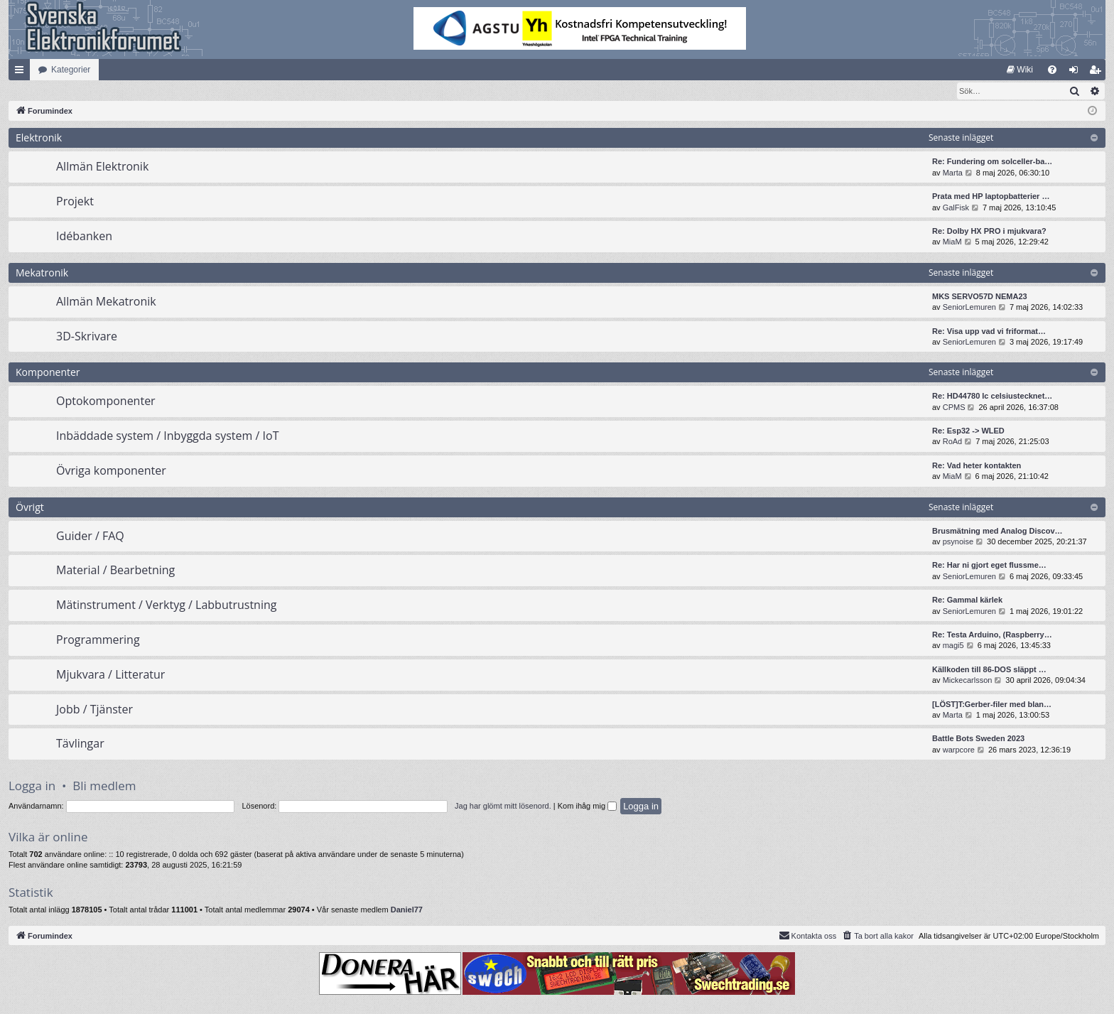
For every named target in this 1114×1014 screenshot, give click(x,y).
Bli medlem (104, 786)
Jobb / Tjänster (94, 710)
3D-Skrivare (86, 337)
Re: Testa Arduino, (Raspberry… (992, 635)
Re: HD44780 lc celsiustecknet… (992, 396)
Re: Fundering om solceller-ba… (992, 162)
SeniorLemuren (969, 307)
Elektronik (39, 138)
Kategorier (70, 70)
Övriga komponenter (111, 471)
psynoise (958, 542)
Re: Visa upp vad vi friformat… (989, 332)
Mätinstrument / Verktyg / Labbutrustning (166, 605)
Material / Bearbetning (115, 570)
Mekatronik (42, 273)
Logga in (32, 786)
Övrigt (30, 507)
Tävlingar (80, 744)
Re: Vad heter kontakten (976, 466)
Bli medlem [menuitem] (1098, 72)
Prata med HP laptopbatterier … (990, 197)
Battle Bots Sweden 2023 (978, 739)
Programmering (98, 640)
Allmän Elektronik (102, 167)
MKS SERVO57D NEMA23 (979, 297)
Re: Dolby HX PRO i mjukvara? (989, 231)
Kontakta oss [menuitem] (808, 936)
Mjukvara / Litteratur (110, 675)
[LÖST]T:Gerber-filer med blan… (991, 705)
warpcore (959, 750)
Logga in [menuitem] (1076, 72)
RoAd (953, 442)
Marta (953, 173)
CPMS (954, 408)
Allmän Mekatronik (106, 302)
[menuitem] (1020, 69)
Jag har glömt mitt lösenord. (503, 806)
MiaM (952, 242)
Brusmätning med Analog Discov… (997, 531)
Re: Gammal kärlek (967, 600)
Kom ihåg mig (587, 806)
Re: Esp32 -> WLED (968, 431)
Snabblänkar (22, 72)
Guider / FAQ (90, 536)
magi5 (953, 646)
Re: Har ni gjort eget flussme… (989, 565)
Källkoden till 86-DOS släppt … (989, 670)
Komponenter (48, 372)
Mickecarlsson (968, 680)
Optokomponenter (106, 401)
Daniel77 (407, 910)
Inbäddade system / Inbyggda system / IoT (167, 436)
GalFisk (956, 208)
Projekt (75, 202)
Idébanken (84, 236)
